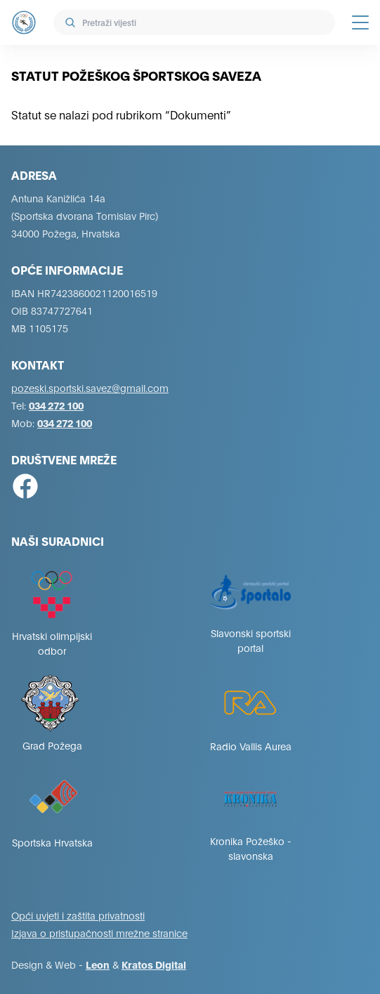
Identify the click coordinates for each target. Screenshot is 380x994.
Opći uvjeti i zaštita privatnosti (78, 915)
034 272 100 (56, 405)
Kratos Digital (154, 964)
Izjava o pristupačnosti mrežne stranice (99, 932)
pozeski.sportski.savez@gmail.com (90, 387)
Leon (98, 964)
